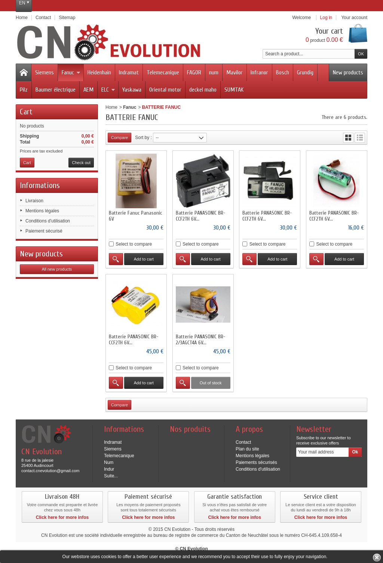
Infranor (259, 72)
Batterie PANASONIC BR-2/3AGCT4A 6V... (200, 339)
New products (348, 72)
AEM (88, 89)
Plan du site (247, 449)
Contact (243, 442)
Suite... (111, 476)
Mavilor (234, 72)
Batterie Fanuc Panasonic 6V (135, 216)
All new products (57, 269)
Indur (109, 469)
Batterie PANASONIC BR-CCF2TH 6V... (200, 216)
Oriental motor (165, 89)
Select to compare (134, 244)
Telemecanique (163, 72)
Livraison (34, 200)
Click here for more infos (62, 517)
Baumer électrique (56, 89)
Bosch (282, 72)
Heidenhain (99, 72)
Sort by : (143, 137)
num (213, 72)
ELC (108, 89)
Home (111, 107)
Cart (26, 112)
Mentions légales (42, 210)
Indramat (129, 72)
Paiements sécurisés (256, 462)
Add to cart (144, 259)
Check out (81, 162)
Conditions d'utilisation (47, 221)
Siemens (44, 72)
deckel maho (203, 89)
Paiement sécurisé (43, 231)
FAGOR (194, 72)
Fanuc (71, 72)
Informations (40, 185)
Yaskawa (131, 89)
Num (108, 462)
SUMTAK (233, 89)
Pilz (24, 89)
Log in (326, 17)
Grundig (305, 72)
